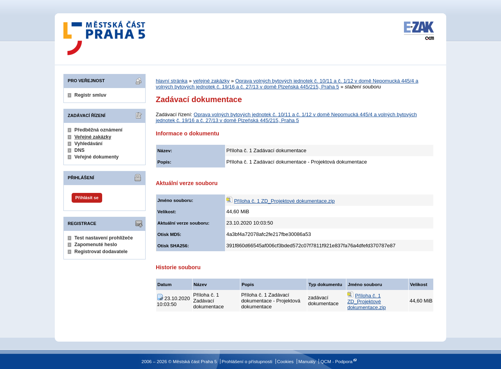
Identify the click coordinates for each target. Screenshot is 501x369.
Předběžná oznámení (98, 130)
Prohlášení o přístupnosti (247, 361)
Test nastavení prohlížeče (103, 238)
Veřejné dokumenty (96, 157)
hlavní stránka (171, 81)
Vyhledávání (88, 143)
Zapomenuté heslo (95, 244)
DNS (79, 150)
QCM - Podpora (337, 361)
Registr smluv (90, 95)
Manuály (306, 361)
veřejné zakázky (211, 81)
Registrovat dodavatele (101, 251)
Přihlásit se (86, 197)
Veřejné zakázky (92, 137)
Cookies (285, 361)
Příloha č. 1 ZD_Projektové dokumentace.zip (284, 201)
